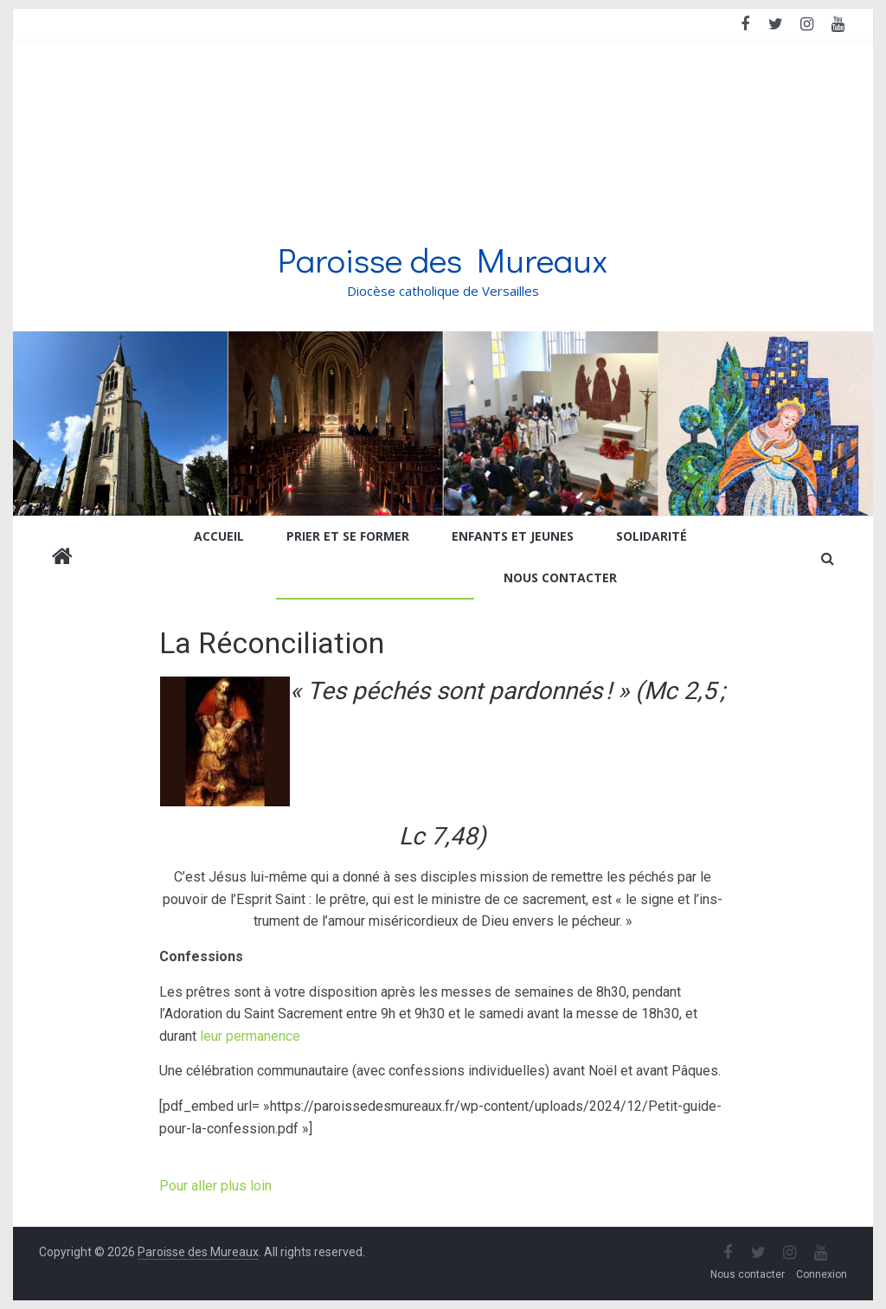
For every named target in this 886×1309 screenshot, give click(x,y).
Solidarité (651, 536)
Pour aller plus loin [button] (215, 1185)
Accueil (219, 536)
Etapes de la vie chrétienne (368, 577)
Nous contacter (560, 577)
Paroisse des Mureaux (442, 259)
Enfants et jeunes (513, 536)
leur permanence (250, 1036)
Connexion (821, 1274)
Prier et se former (347, 536)
